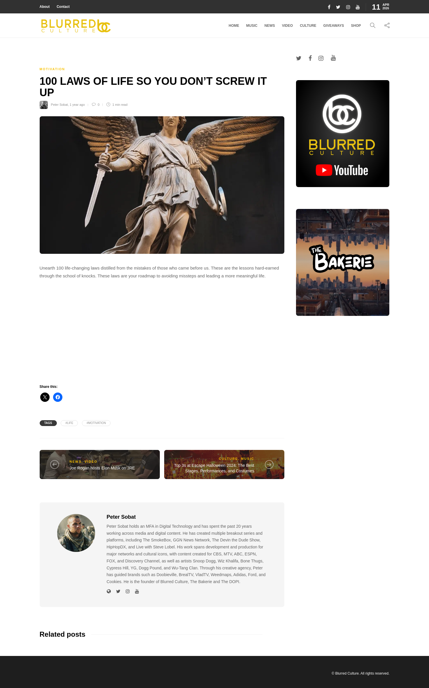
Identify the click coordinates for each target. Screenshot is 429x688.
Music (252, 26)
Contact (63, 7)
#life (69, 423)
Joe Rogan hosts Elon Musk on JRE (102, 468)
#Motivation (96, 423)
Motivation (52, 69)
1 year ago (77, 104)
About (45, 7)
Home (234, 26)
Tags (48, 423)
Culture (308, 26)
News (270, 26)
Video (287, 26)
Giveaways (333, 26)
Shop (356, 26)
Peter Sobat (59, 104)
